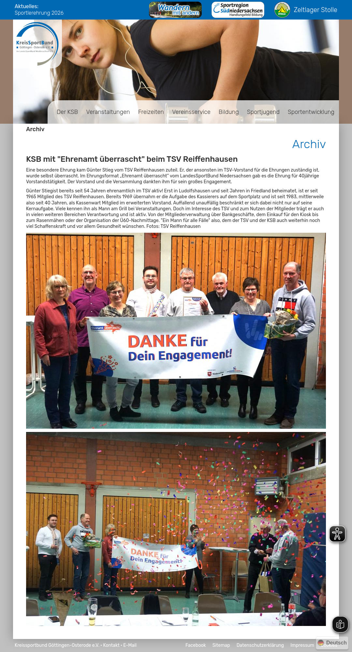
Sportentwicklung (311, 112)
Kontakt (111, 645)
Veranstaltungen (108, 112)
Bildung (229, 112)
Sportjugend (263, 112)
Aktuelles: (26, 6)
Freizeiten (151, 112)
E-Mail (130, 645)
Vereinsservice (191, 112)
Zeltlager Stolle (305, 10)
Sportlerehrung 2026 (39, 13)
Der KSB (67, 112)
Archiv (35, 129)
